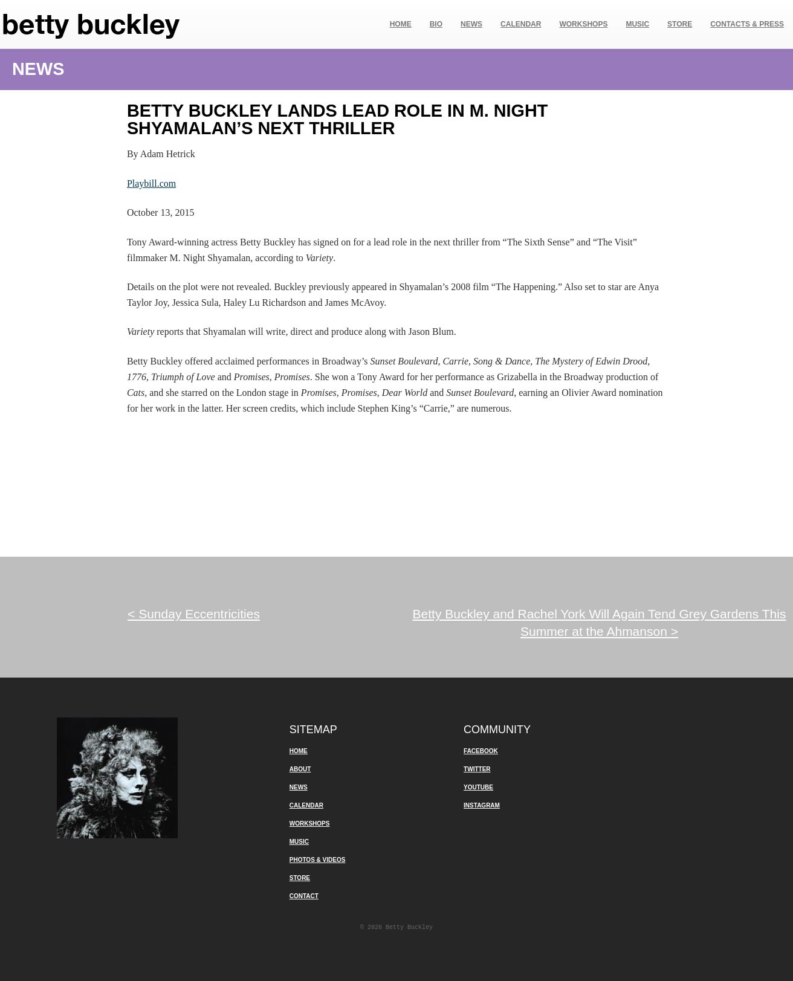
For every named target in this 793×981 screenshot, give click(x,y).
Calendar (520, 24)
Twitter (477, 769)
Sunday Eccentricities (194, 614)
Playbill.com (151, 183)
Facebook (481, 751)
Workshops (583, 24)
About (300, 769)
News (471, 24)
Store (679, 24)
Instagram (482, 805)
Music (637, 24)
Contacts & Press (747, 24)
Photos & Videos (318, 859)
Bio (436, 24)
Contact (304, 896)
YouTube (478, 787)
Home (401, 24)
